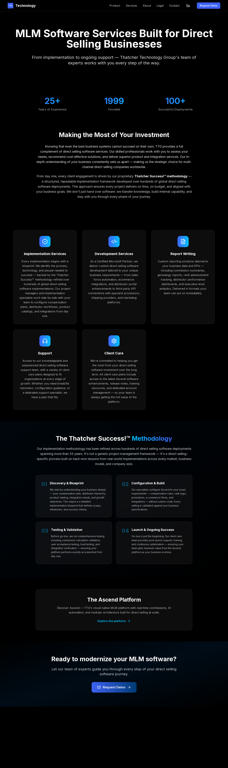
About (147, 5)
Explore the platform (114, 621)
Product (114, 5)
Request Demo (209, 5)
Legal (159, 5)
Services (131, 5)
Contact (174, 5)
